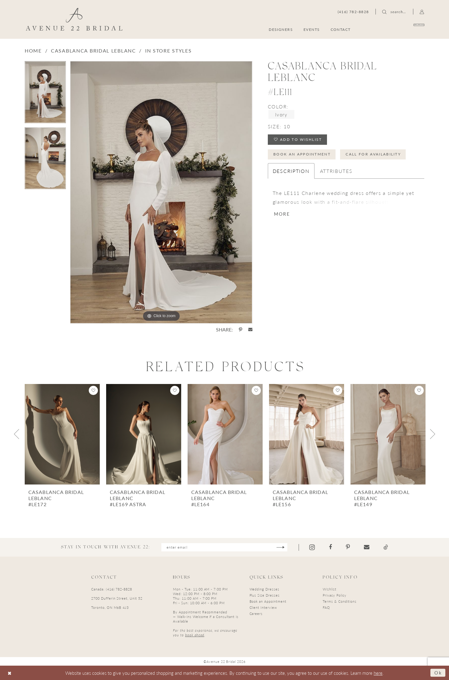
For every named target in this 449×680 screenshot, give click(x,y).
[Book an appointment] (394, 29)
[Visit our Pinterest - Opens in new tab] (348, 547)
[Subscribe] (280, 547)
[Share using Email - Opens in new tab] (250, 329)
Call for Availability (373, 154)
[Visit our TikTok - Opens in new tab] (385, 547)
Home (33, 50)
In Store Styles (168, 50)
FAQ (326, 607)
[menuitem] (394, 29)
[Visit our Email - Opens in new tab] (366, 547)
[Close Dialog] (10, 672)
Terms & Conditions (339, 601)
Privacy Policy (334, 595)
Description (291, 170)
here (378, 673)
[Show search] (394, 11)
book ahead (194, 635)
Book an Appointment (302, 154)
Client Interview (263, 607)
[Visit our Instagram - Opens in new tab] (312, 547)
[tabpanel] (45, 94)
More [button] (282, 214)
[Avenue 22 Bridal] (74, 19)
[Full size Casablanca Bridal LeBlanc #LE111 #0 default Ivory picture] (161, 192)
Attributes (336, 170)
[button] (422, 11)
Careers (256, 613)
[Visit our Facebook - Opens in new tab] (330, 547)
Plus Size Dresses (265, 595)
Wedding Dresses (264, 589)
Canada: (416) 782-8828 (111, 589)
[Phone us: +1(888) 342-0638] (353, 11)
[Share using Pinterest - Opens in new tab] (240, 329)
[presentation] (62, 434)
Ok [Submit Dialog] (438, 672)
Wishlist (329, 589)
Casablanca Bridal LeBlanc (93, 50)
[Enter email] (224, 547)
